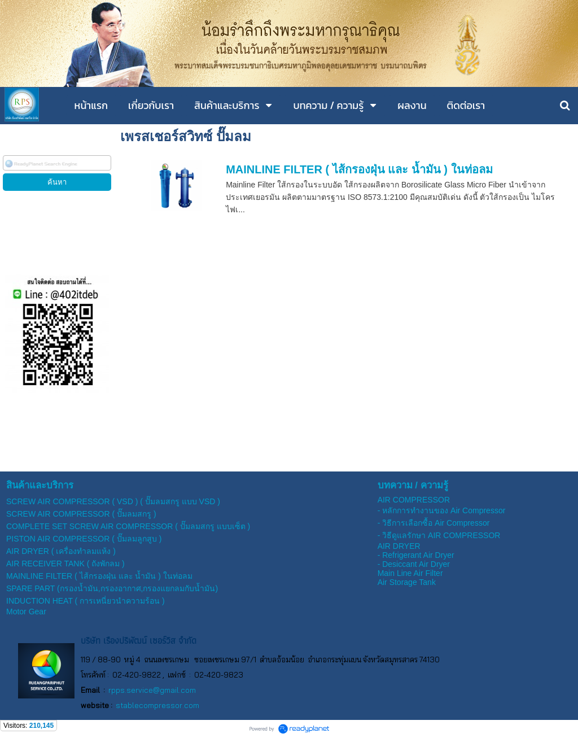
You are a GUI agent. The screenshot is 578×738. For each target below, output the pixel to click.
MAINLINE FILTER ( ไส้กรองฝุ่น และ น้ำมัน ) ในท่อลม (359, 169)
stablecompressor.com (157, 705)
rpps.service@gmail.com (152, 690)
